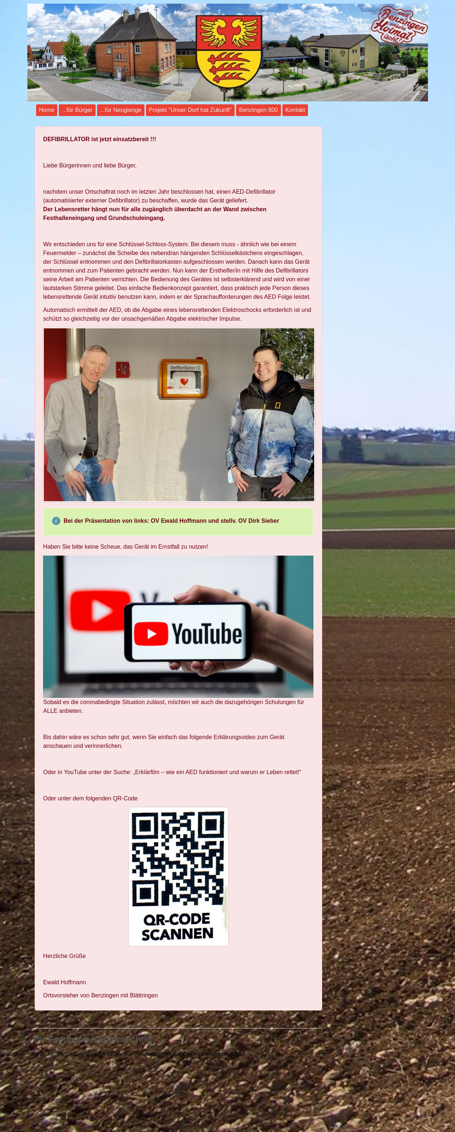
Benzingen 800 (258, 110)
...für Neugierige (121, 110)
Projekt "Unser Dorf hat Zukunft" (190, 110)
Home (47, 110)
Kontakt (295, 110)
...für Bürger (77, 110)
